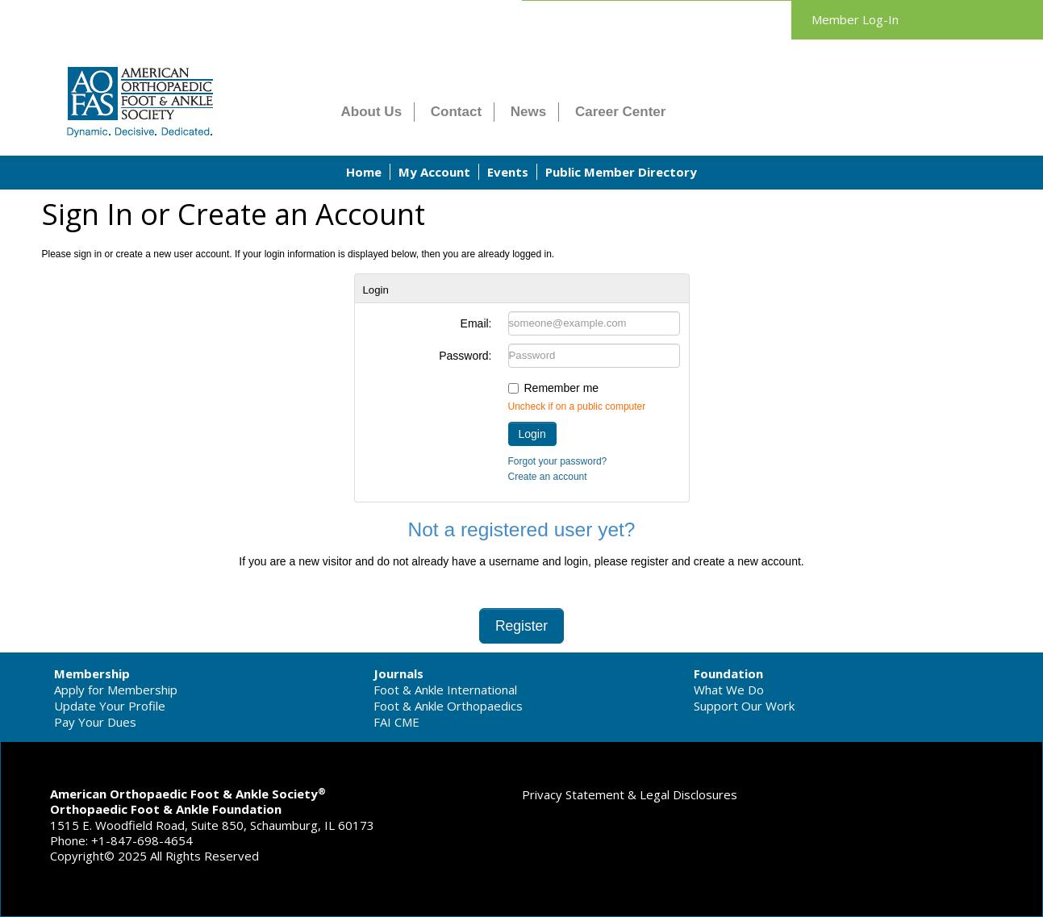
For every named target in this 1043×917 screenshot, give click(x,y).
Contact (456, 111)
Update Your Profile (109, 706)
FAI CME (396, 722)
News (528, 111)
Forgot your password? (557, 461)
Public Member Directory (621, 172)
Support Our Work (744, 706)
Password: (465, 355)
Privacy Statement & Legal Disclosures (629, 794)
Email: (476, 323)
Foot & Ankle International (445, 689)
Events (507, 172)
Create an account (547, 476)
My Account (434, 172)
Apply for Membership (115, 689)
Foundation (728, 673)
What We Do (729, 689)
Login (532, 433)
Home (364, 172)
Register (521, 626)
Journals (398, 673)
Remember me (561, 387)
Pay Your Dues (95, 722)
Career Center (620, 111)
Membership (92, 673)
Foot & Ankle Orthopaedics (448, 706)
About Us (372, 111)
